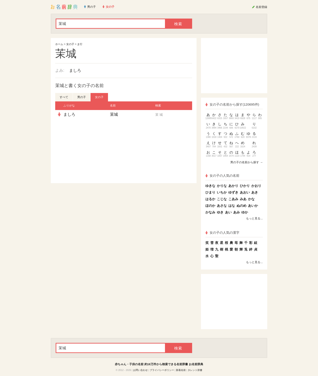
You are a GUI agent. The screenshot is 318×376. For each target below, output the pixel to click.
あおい (245, 192)
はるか (210, 199)
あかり (233, 186)
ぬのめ (241, 205)
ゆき (220, 212)
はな (231, 205)
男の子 (81, 97)
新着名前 (181, 370)
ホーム (59, 44)
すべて (64, 97)
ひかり (245, 186)
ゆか (244, 212)
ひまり (210, 192)
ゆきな (210, 186)
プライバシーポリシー (162, 370)
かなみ (210, 212)
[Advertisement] (88, 151)
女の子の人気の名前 (222, 175)
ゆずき (233, 192)
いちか (222, 192)
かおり (256, 186)
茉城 (114, 114)
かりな (222, 186)
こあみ (233, 199)
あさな (222, 205)
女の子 (70, 44)
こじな (222, 199)
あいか (253, 205)
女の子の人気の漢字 (222, 232)
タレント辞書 (195, 370)
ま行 (79, 44)
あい (228, 212)
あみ (236, 212)
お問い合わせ (140, 370)
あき (254, 192)
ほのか (210, 205)
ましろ (75, 70)
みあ (243, 199)
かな (251, 199)
